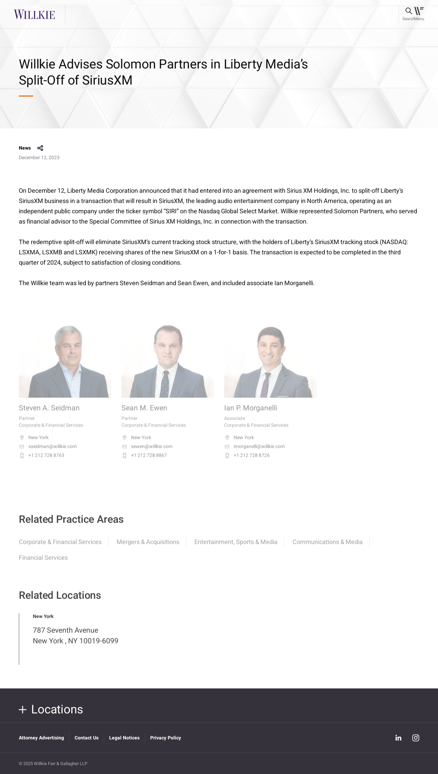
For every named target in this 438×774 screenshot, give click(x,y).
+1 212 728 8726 (247, 462)
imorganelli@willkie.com (254, 453)
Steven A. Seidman (49, 415)
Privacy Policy (165, 737)
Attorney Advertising (41, 737)
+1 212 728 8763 (41, 462)
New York (34, 444)
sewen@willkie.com (146, 453)
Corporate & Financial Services (60, 548)
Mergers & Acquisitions (148, 548)
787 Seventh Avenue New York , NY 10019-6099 (75, 641)
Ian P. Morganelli (250, 415)
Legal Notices (124, 737)
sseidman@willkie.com (48, 453)
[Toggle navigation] (419, 14)
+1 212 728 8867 (144, 462)
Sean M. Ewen (144, 415)
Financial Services (43, 563)
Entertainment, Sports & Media (236, 548)
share (40, 148)
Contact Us (87, 737)
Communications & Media (328, 548)
